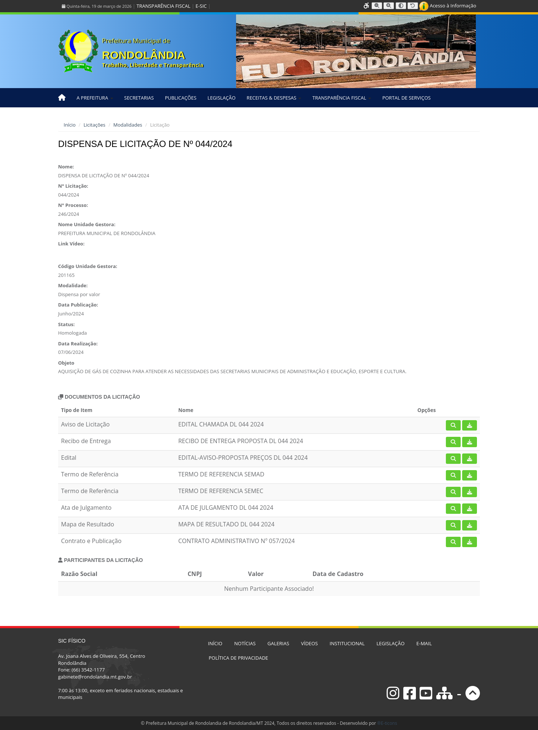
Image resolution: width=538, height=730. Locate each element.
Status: (66, 324)
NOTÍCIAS (245, 643)
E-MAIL (424, 643)
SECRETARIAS (139, 97)
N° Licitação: (73, 185)
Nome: (66, 166)
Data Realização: (78, 343)
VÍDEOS (309, 643)
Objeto (66, 362)
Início (69, 124)
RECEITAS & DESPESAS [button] (274, 97)
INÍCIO (215, 643)
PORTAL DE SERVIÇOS (406, 97)
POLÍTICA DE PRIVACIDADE (238, 657)
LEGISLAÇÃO (222, 97)
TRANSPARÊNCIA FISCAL (163, 6)
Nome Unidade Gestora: (86, 224)
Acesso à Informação (447, 5)
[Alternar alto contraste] (401, 5)
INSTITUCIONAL (347, 643)
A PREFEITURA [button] (95, 97)
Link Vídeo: (71, 243)
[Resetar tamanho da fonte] (412, 5)
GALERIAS (278, 643)
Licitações (94, 124)
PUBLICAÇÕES (180, 97)
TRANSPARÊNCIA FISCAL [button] (341, 97)
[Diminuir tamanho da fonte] (376, 5)
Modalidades (127, 124)
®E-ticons (387, 723)
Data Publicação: (78, 304)
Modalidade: (73, 285)
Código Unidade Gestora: (87, 266)
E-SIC (200, 6)
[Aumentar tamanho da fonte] (388, 5)
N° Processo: (73, 205)
